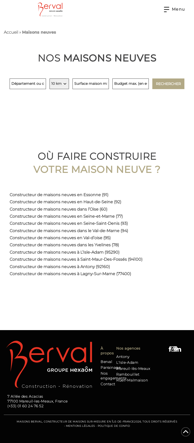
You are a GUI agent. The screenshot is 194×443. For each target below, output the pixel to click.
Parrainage (111, 367)
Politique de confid (114, 426)
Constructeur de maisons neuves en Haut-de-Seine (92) (65, 201)
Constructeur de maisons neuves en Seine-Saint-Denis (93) (69, 223)
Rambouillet (127, 374)
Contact (108, 384)
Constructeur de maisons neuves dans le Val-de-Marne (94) (69, 230)
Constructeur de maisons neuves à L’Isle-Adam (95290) (64, 252)
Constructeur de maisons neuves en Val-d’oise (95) (60, 237)
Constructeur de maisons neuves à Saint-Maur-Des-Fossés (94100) (76, 259)
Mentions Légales (80, 426)
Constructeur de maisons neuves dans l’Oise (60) (58, 209)
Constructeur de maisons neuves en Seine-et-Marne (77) (66, 216)
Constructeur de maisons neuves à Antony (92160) (60, 266)
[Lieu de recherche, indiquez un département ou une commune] (28, 83)
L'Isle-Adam (127, 362)
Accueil (11, 32)
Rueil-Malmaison (132, 380)
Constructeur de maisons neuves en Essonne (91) (59, 194)
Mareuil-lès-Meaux (133, 368)
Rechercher (168, 84)
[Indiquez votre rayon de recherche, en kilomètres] (59, 83)
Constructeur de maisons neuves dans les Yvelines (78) (64, 245)
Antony (122, 356)
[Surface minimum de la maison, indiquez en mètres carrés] (90, 83)
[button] (174, 9)
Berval (106, 361)
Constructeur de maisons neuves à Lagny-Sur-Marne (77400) (70, 273)
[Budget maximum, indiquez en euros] (130, 83)
